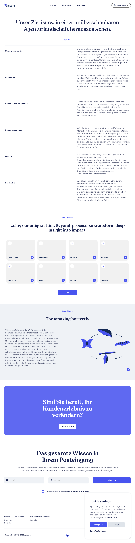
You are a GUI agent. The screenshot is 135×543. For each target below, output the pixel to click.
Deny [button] (116, 525)
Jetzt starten (67, 426)
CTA (67, 292)
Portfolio (7, 523)
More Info (112, 517)
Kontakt (81, 5)
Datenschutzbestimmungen (76, 491)
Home (53, 5)
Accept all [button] (98, 525)
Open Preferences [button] (98, 531)
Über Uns (8, 520)
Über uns (66, 5)
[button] (122, 5)
